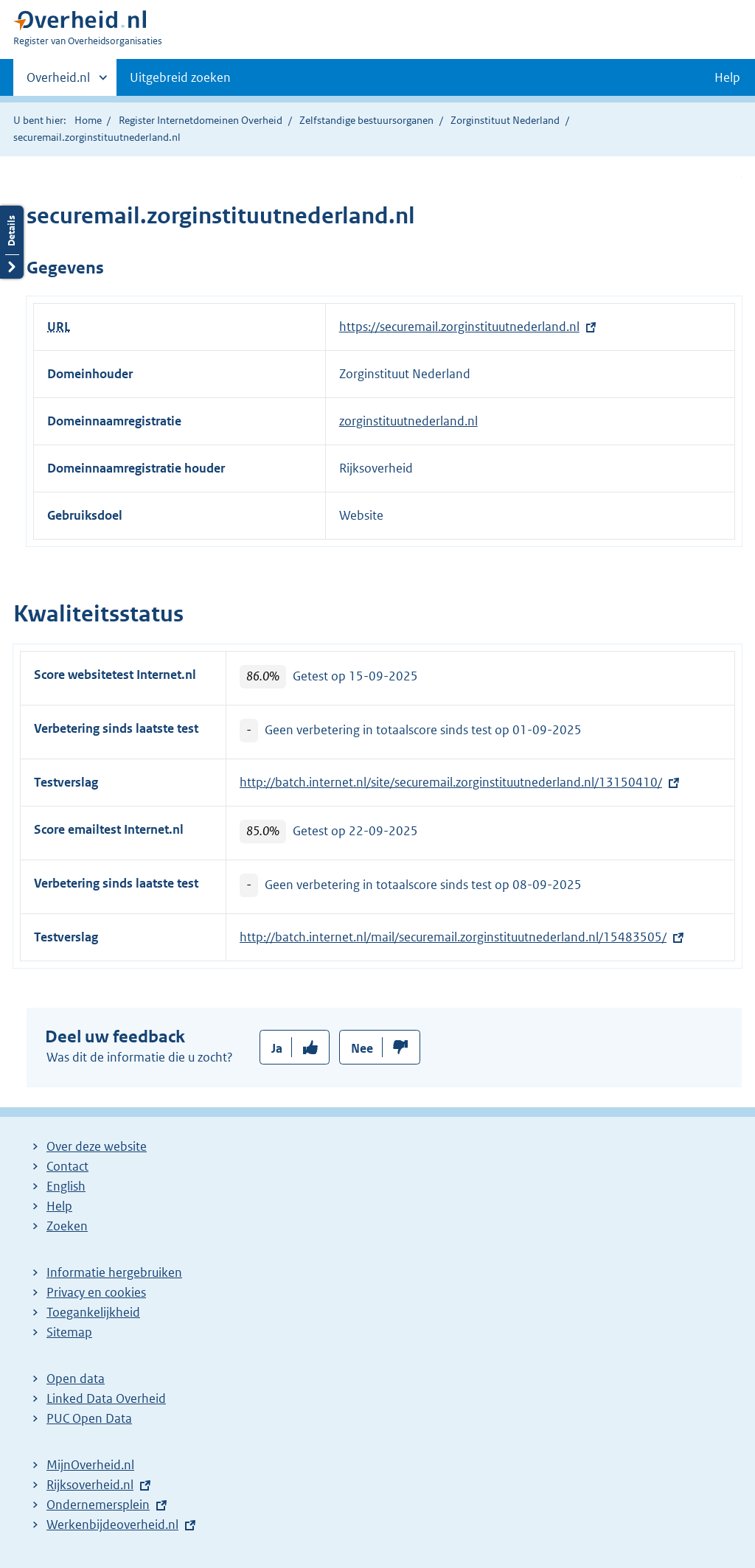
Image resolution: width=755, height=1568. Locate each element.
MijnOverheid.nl (90, 1465)
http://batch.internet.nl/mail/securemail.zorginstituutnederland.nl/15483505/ (453, 937)
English (66, 1186)
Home (88, 120)
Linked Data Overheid (106, 1398)
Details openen (12, 242)
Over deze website (96, 1146)
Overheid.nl (58, 82)
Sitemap (69, 1332)
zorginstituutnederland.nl (408, 421)
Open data (75, 1378)
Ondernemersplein (98, 1504)
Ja (276, 1048)
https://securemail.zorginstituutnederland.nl (459, 326)
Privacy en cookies (96, 1292)
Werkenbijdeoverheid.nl (112, 1524)
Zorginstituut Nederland (505, 120)
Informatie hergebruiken (114, 1272)
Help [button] (727, 77)
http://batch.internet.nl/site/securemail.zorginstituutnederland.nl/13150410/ (451, 782)
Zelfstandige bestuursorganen (366, 120)
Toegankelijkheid (93, 1312)
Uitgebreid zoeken (180, 77)
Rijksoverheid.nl (89, 1485)
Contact (67, 1166)
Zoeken (67, 1226)
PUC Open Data (89, 1418)
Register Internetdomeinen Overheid (200, 120)
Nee (362, 1048)
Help (59, 1206)
